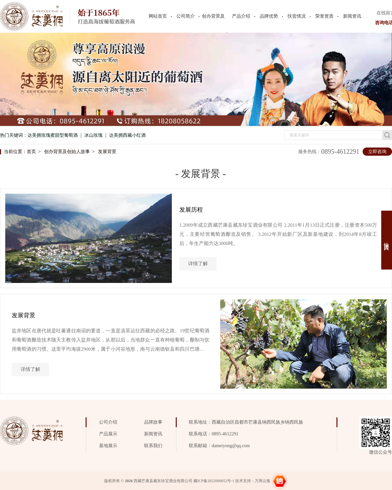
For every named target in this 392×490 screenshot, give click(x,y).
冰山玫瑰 (93, 135)
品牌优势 (269, 16)
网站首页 (158, 16)
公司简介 (185, 16)
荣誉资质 (324, 16)
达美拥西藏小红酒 (127, 135)
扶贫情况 (296, 16)
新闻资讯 (352, 16)
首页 (31, 151)
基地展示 (108, 445)
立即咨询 (377, 151)
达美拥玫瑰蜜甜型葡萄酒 (52, 135)
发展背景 (107, 151)
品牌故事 (153, 422)
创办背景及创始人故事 (67, 151)
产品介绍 (241, 16)
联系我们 (153, 445)
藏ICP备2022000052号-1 (213, 481)
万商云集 (262, 481)
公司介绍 (108, 422)
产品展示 (108, 433)
